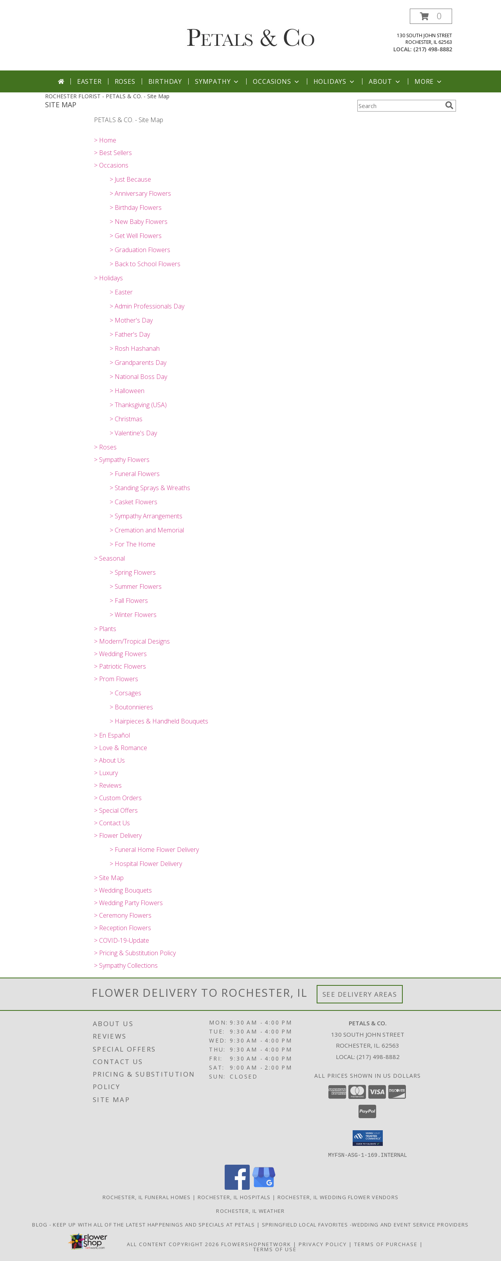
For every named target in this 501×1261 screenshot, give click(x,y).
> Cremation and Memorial (147, 530)
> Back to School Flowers (145, 264)
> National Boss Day (138, 376)
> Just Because (130, 179)
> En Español (112, 735)
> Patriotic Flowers (120, 666)
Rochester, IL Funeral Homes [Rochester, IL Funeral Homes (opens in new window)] (147, 1196)
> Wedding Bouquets (123, 890)
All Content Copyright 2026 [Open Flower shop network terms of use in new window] (173, 1243)
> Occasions (111, 165)
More (428, 81)
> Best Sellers (113, 152)
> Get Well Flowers (136, 235)
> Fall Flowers (129, 600)
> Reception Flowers (122, 928)
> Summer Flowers (136, 586)
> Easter (121, 292)
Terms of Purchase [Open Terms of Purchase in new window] (386, 1243)
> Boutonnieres (131, 707)
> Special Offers (116, 810)
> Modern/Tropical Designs (132, 641)
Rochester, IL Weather (250, 1210)
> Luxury (106, 773)
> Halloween (127, 390)
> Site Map (109, 877)
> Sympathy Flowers (122, 459)
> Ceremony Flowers (122, 915)
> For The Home (132, 544)
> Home (105, 140)
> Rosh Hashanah (135, 348)
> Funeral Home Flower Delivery (154, 849)
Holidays (335, 81)
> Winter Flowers (133, 614)
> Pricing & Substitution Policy (135, 953)
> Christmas (126, 419)
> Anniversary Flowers (140, 193)
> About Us (109, 760)
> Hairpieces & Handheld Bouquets (159, 721)
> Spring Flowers (133, 572)
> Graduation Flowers (140, 249)
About (385, 81)
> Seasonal (109, 558)
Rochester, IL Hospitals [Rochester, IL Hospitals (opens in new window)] (234, 1196)
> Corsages (125, 693)
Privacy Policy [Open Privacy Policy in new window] (323, 1243)
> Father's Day (130, 334)
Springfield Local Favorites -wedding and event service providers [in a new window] (365, 1224)
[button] (431, 16)
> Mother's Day (131, 320)
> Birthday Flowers (136, 207)
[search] (449, 105)
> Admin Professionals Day (147, 306)
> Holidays (108, 278)
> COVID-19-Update (121, 940)
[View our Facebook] (237, 1187)
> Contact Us (112, 823)
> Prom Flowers (116, 679)
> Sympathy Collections (126, 965)
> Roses (105, 447)
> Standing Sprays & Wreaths (150, 487)
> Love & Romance (120, 747)
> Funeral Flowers (135, 473)
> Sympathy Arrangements (146, 516)
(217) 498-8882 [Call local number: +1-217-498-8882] (432, 49)
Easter (89, 81)
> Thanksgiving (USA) (138, 404)
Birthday (165, 81)
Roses (125, 81)
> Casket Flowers (133, 502)
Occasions (276, 81)
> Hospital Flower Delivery (146, 863)
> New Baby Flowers (139, 221)
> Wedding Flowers (120, 653)
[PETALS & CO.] (250, 32)
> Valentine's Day (133, 433)
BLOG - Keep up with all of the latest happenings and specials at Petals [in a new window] (144, 1224)
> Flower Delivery (118, 835)
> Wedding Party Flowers (128, 902)
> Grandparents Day (138, 362)
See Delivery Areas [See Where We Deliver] (360, 994)
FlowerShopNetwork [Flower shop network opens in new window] (256, 1243)
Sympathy (217, 81)
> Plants (105, 628)
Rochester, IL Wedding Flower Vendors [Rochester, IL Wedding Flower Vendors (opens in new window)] (338, 1196)
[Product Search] (400, 105)
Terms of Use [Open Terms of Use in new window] (275, 1248)
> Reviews (108, 785)
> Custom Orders (118, 798)
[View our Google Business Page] (263, 1187)
